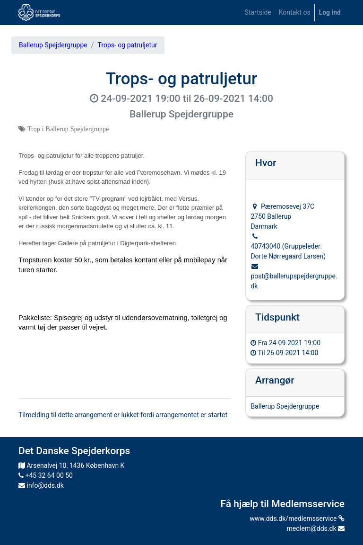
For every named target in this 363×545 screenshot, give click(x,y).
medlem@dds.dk (316, 528)
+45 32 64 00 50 (45, 475)
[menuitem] (258, 12)
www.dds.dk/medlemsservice (297, 518)
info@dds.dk (41, 485)
